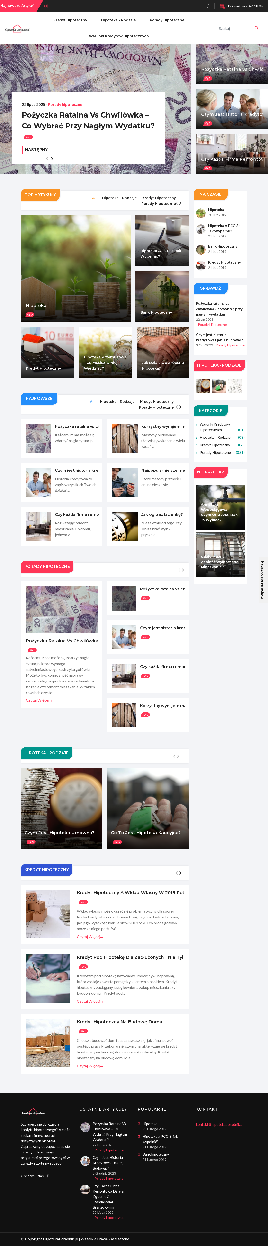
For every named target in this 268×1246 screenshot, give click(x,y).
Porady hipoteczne (167, 20)
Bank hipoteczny (156, 1154)
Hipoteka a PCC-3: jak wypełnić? (160, 1139)
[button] (208, 7)
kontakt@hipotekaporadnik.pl (219, 1124)
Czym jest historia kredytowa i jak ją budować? (108, 1162)
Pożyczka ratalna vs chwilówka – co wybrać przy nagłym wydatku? (88, 120)
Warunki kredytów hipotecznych (119, 36)
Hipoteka (150, 1123)
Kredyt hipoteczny (70, 20)
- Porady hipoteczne (64, 104)
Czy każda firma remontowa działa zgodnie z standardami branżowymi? (108, 1196)
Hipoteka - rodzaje (118, 20)
